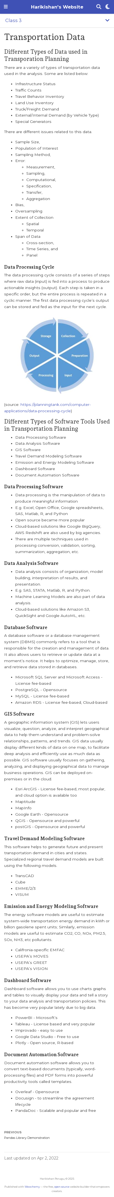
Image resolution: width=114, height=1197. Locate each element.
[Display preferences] (107, 7)
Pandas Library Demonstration (27, 1138)
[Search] (98, 7)
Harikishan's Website (57, 7)
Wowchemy (32, 1186)
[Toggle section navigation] (57, 20)
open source (61, 1186)
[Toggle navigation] (6, 7)
